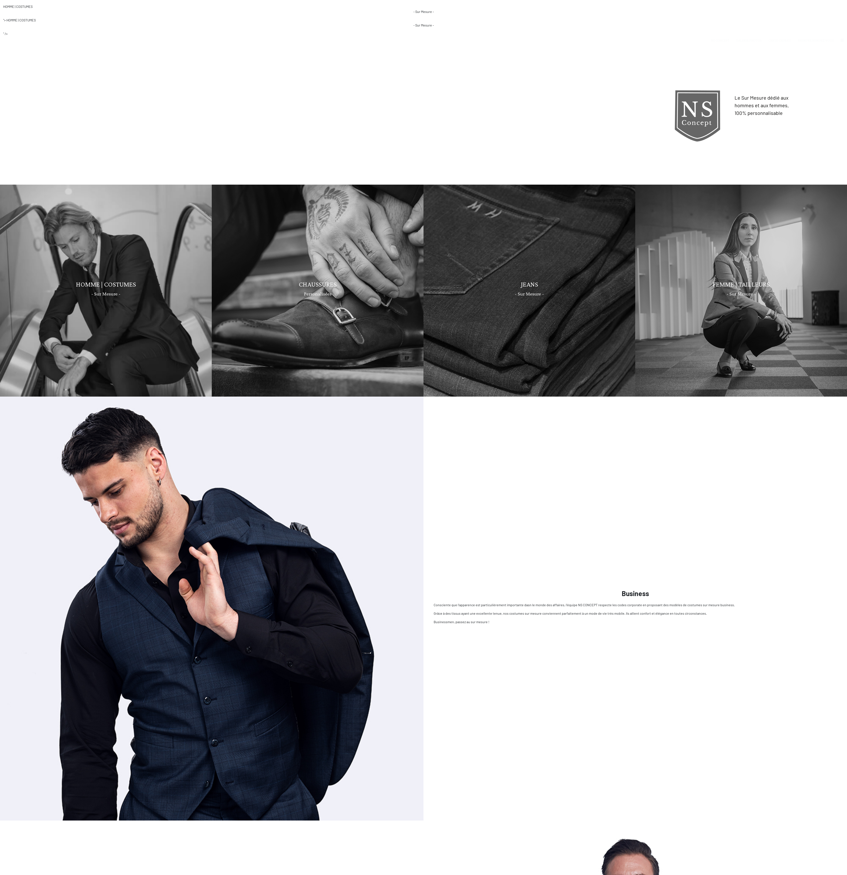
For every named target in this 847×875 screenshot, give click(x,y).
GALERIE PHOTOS (749, 4)
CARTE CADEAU (779, 4)
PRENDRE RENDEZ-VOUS (816, 4)
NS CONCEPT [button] (720, 4)
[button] (842, 4)
